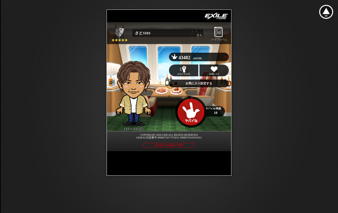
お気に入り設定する (199, 83)
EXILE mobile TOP (169, 145)
